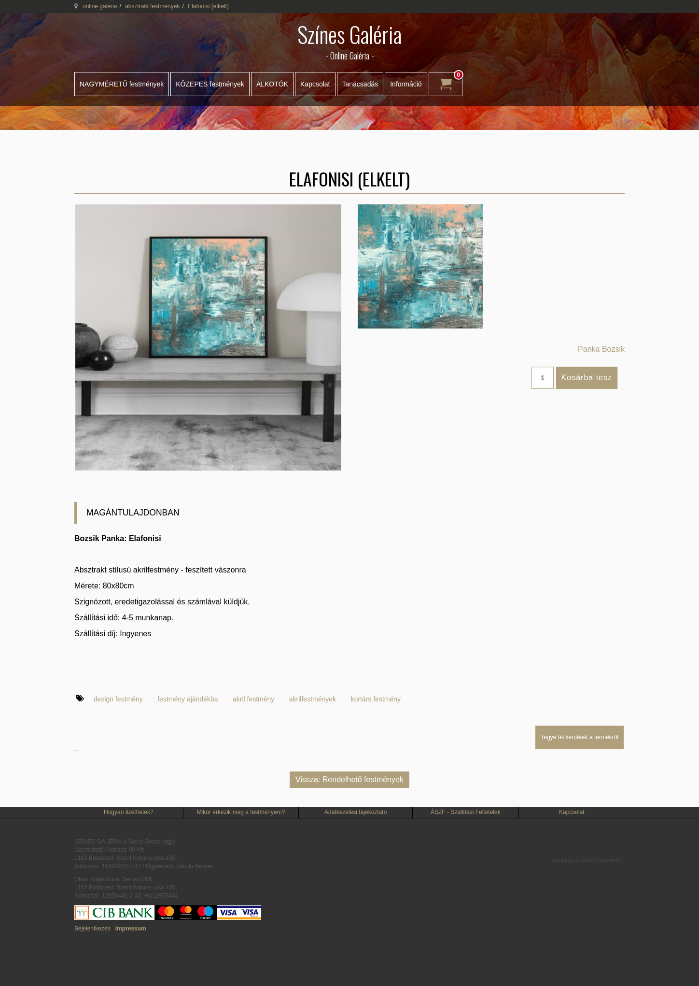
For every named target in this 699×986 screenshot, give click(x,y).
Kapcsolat (315, 84)
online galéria (100, 6)
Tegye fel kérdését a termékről (579, 737)
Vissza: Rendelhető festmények (349, 779)
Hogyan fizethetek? (129, 812)
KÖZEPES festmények (210, 84)
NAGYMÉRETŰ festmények (122, 84)
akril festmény (253, 699)
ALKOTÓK (272, 84)
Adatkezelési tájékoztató (355, 812)
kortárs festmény (376, 699)
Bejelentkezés (92, 928)
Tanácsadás (360, 84)
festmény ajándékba (187, 699)
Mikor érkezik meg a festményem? (241, 812)
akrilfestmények (312, 699)
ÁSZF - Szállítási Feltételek (466, 812)
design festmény (118, 699)
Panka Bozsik (601, 349)
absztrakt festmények (152, 6)
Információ (405, 84)
